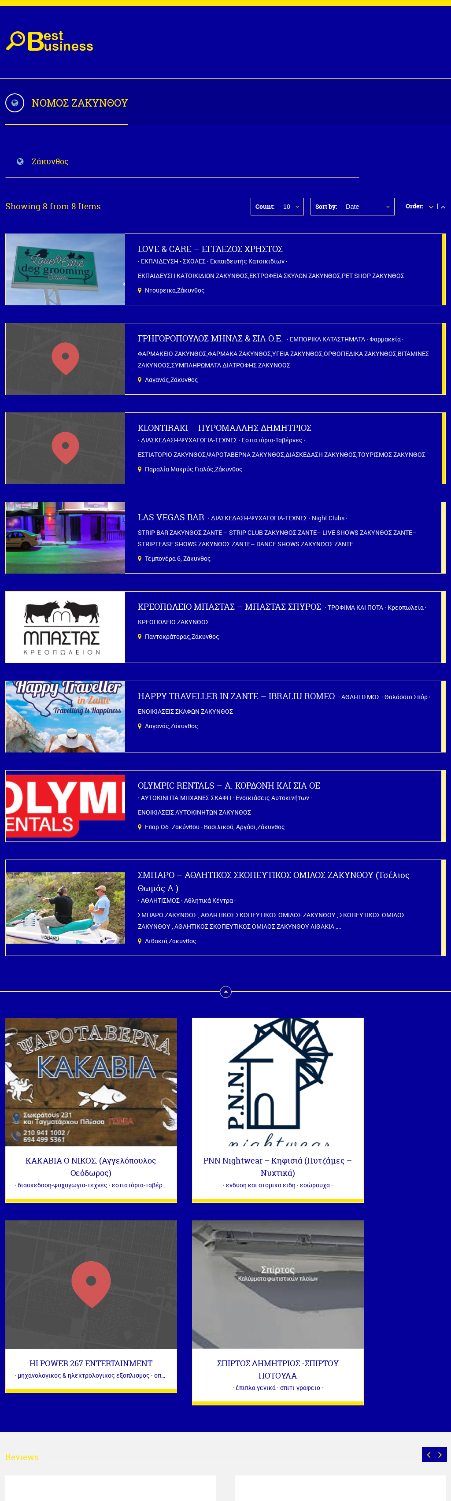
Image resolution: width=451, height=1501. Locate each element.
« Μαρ (14, 1432)
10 (286, 206)
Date (352, 206)
